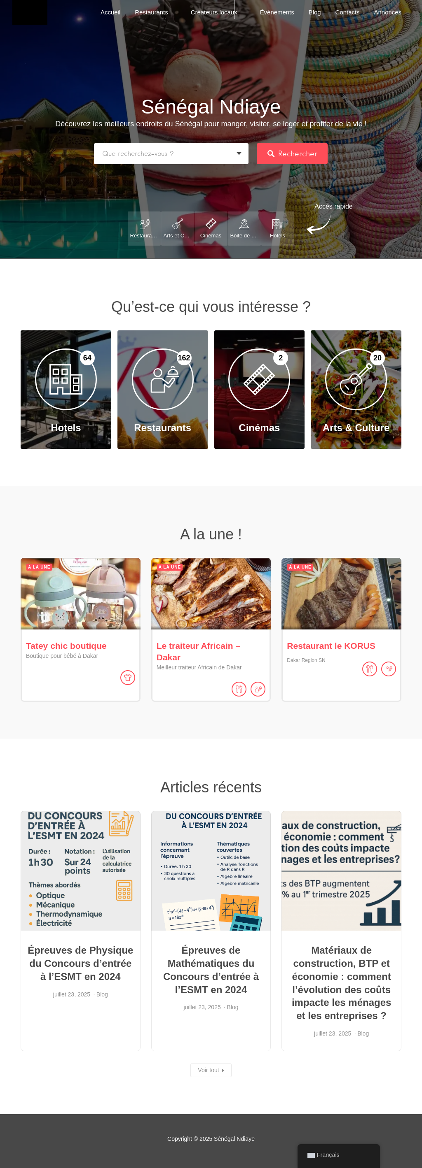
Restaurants (151, 12)
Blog (315, 12)
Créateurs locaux (214, 12)
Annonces (387, 12)
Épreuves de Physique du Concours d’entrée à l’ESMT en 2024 (80, 963)
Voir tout (208, 1070)
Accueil (110, 12)
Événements (277, 12)
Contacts (347, 12)
